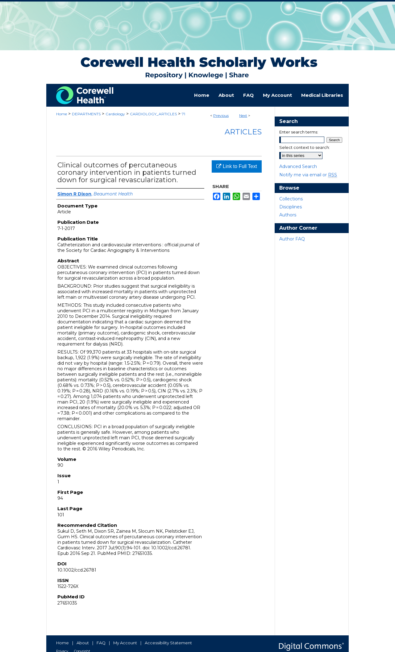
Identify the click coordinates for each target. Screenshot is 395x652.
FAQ (101, 642)
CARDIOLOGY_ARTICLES (153, 114)
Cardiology (115, 114)
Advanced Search (298, 166)
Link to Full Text (236, 166)
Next (243, 115)
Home (61, 114)
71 (183, 114)
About (83, 642)
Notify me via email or (308, 175)
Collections (291, 199)
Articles (243, 131)
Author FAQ (292, 239)
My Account (125, 642)
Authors (287, 215)
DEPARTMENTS (86, 114)
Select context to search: (304, 147)
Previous (221, 115)
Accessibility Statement (168, 642)
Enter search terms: (298, 131)
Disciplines (290, 207)
